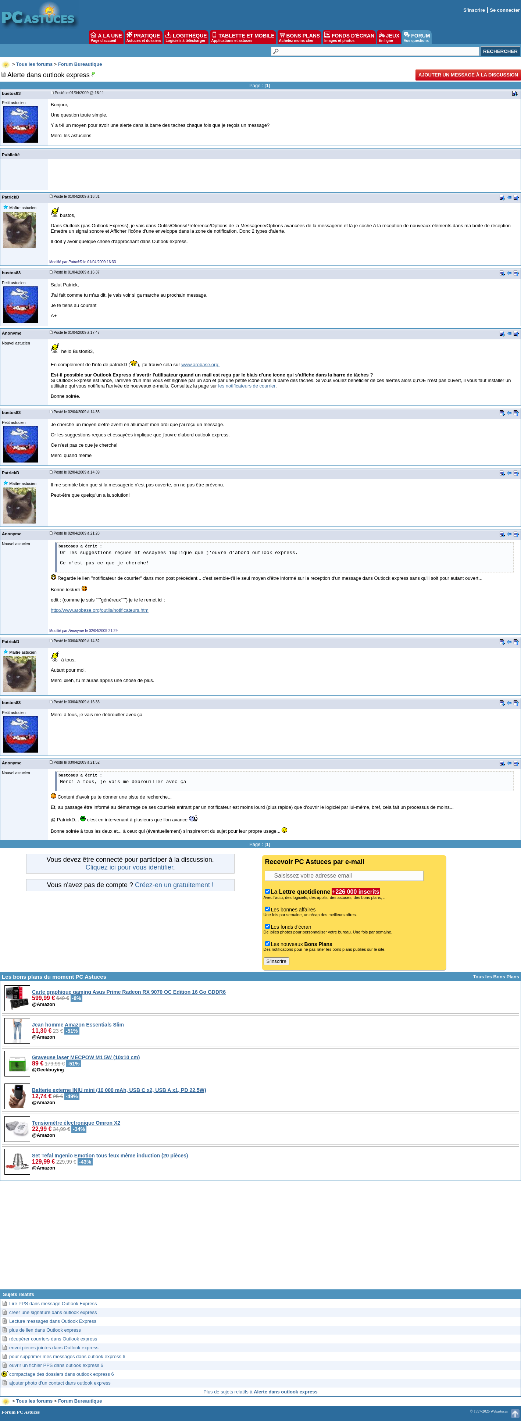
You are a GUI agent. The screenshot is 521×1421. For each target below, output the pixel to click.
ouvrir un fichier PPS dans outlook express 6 (56, 1365)
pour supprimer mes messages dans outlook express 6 (67, 1356)
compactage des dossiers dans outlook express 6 (61, 1374)
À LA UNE (106, 37)
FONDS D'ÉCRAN (349, 37)
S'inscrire (474, 10)
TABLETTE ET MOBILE (243, 37)
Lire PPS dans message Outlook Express (53, 1303)
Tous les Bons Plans (496, 976)
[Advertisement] (260, 1237)
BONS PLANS (299, 37)
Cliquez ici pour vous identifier (129, 867)
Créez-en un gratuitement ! (174, 885)
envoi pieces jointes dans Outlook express (54, 1347)
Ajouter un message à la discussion (468, 75)
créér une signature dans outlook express (53, 1312)
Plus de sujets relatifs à (260, 1392)
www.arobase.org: (200, 364)
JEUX (389, 37)
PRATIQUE (143, 37)
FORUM (417, 37)
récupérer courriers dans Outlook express (53, 1339)
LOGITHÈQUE (186, 37)
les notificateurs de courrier (246, 386)
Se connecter (505, 10)
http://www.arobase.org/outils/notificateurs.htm (100, 610)
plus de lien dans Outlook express (45, 1330)
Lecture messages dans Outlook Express (52, 1321)
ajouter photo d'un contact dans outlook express (60, 1383)
